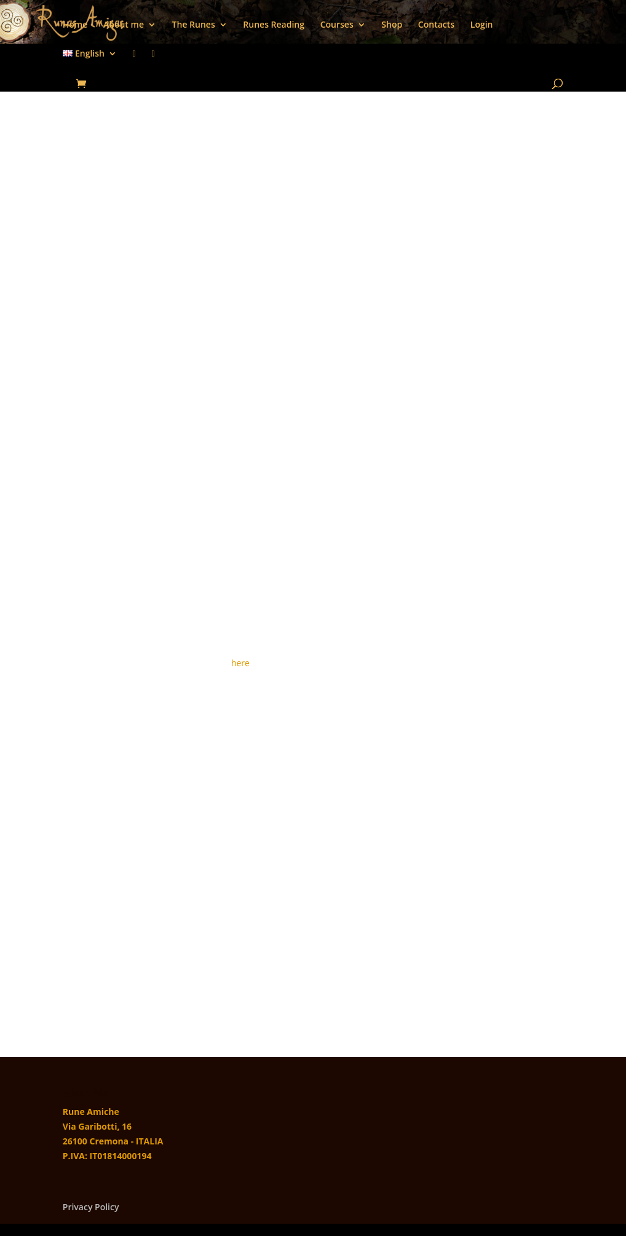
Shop (391, 25)
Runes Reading (273, 25)
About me (123, 25)
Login (481, 25)
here (240, 663)
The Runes (193, 25)
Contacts (436, 25)
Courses (337, 25)
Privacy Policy (91, 1207)
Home (75, 25)
